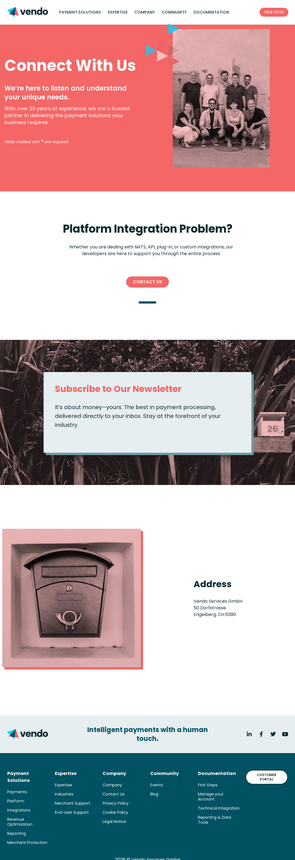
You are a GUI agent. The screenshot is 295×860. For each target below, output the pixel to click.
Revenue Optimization (19, 822)
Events (156, 785)
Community (174, 12)
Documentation (211, 12)
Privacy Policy (116, 803)
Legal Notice (114, 821)
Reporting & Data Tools (214, 820)
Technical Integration (219, 808)
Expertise (118, 12)
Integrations (18, 810)
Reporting (16, 833)
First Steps (208, 785)
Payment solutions (80, 12)
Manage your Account (210, 796)
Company (144, 12)
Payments (17, 792)
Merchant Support (72, 803)
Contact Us (113, 794)
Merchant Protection (27, 842)
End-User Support (72, 812)
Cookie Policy (115, 812)
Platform (15, 801)
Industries (64, 794)
